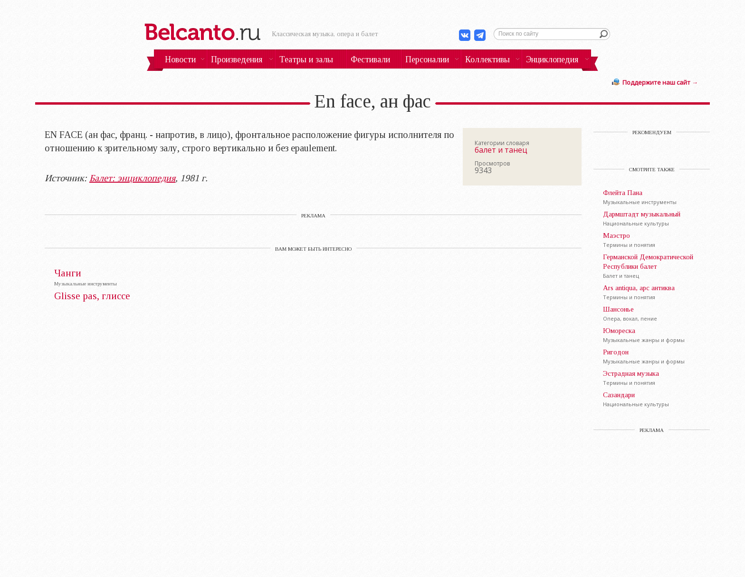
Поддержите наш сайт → (660, 82)
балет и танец (501, 150)
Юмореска (619, 330)
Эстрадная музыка (631, 373)
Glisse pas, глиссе (92, 296)
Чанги (67, 273)
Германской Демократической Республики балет (648, 261)
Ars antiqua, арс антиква (639, 288)
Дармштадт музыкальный (641, 214)
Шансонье (618, 309)
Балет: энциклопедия (132, 178)
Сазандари (619, 395)
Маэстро (616, 235)
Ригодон (616, 352)
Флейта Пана (622, 192)
